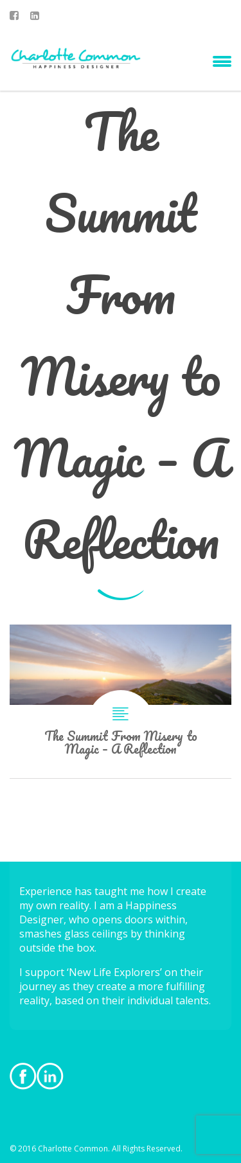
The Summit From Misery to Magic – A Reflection (120, 701)
